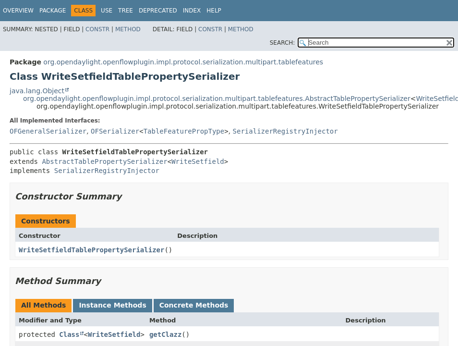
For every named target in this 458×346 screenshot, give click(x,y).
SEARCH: (282, 42)
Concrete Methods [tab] (194, 305)
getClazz (165, 334)
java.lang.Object (37, 91)
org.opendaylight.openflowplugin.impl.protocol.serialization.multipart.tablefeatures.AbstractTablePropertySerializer (216, 98)
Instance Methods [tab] (112, 305)
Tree (125, 10)
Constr (97, 29)
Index (192, 10)
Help (213, 10)
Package (52, 10)
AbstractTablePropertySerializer (104, 161)
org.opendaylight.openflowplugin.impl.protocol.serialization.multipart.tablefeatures (183, 62)
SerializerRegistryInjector (285, 131)
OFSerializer (115, 131)
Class (69, 334)
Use (106, 10)
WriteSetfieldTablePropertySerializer (91, 250)
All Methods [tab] (43, 305)
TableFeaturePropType (184, 131)
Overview (18, 10)
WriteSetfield (197, 161)
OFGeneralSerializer (48, 131)
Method (128, 29)
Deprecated (158, 10)
